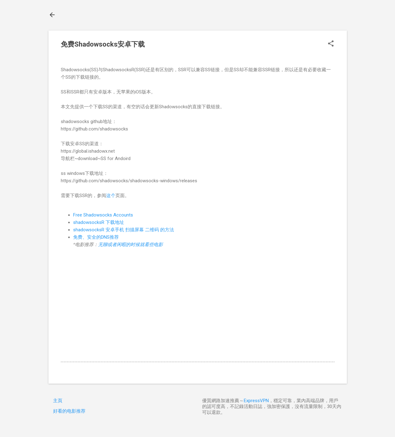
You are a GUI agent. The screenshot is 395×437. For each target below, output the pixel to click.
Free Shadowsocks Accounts (103, 215)
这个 (110, 195)
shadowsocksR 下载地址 (98, 222)
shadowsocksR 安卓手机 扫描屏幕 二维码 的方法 (123, 230)
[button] (331, 44)
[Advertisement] (198, 308)
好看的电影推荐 (69, 411)
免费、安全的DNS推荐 (96, 237)
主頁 (57, 400)
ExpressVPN (256, 400)
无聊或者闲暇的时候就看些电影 (130, 244)
